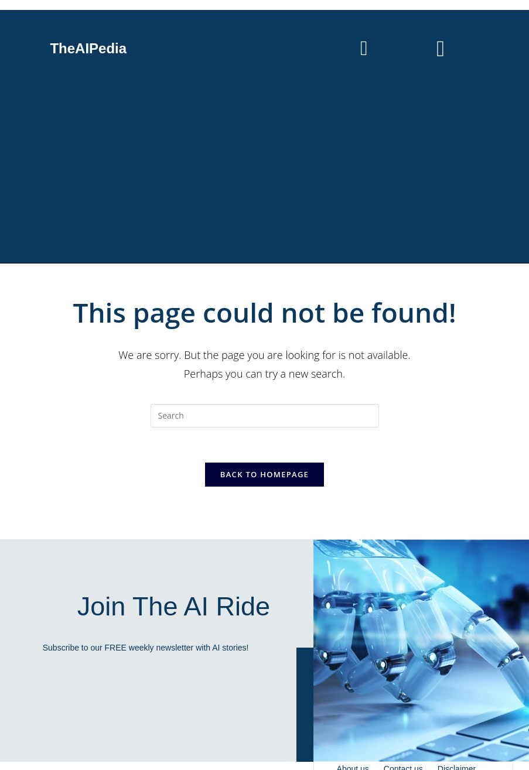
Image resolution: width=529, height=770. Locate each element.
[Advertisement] (264, 175)
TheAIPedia (88, 48)
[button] (364, 48)
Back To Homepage (264, 474)
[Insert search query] (265, 415)
